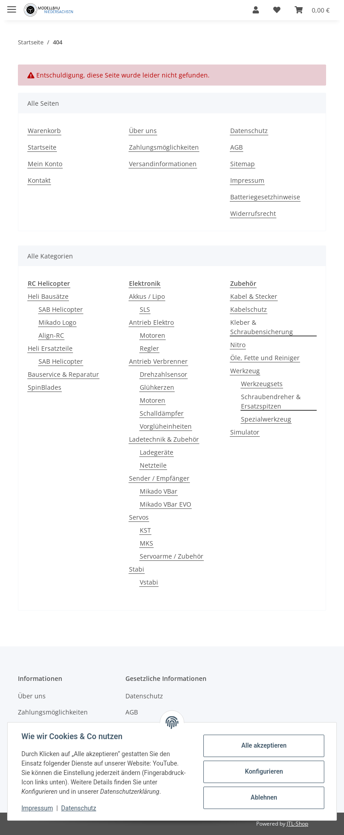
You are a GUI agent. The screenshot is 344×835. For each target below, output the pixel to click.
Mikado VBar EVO (165, 504)
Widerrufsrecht (253, 213)
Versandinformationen (163, 163)
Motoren (152, 335)
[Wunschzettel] (277, 10)
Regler (149, 348)
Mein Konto (45, 163)
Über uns (143, 130)
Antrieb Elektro (151, 322)
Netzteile (153, 465)
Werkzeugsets (262, 383)
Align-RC (51, 335)
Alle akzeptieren (263, 745)
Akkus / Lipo (147, 296)
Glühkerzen (157, 387)
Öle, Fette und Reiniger (265, 357)
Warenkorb (44, 130)
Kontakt (39, 180)
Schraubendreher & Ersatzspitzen (271, 401)
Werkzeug (245, 370)
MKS (146, 543)
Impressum (247, 180)
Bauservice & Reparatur (63, 374)
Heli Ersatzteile (50, 348)
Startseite (42, 147)
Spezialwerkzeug (266, 419)
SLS (145, 309)
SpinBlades (44, 387)
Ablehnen (263, 797)
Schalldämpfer (162, 413)
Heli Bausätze (48, 296)
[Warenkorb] (312, 10)
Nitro (237, 344)
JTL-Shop (297, 823)
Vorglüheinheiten (166, 426)
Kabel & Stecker (253, 296)
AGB (236, 147)
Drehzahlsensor (163, 374)
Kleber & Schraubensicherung (261, 327)
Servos (139, 517)
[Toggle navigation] (11, 5)
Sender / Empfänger (159, 478)
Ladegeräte (156, 452)
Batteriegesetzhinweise (265, 197)
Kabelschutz (248, 309)
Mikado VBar (158, 491)
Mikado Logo (57, 322)
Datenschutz (249, 130)
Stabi (136, 569)
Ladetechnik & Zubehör (164, 439)
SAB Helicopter (61, 309)
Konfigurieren (263, 771)
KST (145, 530)
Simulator (244, 432)
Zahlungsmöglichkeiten (164, 147)
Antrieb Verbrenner (158, 361)
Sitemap (242, 163)
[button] (255, 10)
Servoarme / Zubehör (171, 556)
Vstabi (149, 582)
